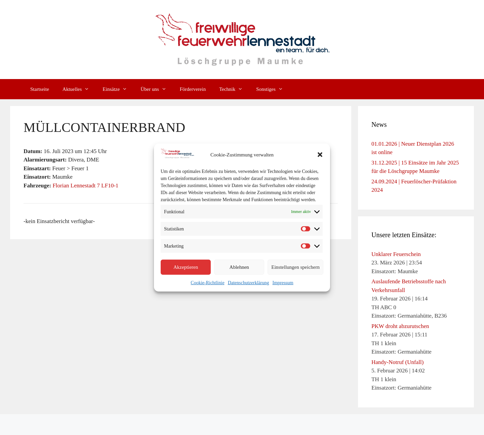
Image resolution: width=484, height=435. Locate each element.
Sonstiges (273, 89)
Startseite (39, 89)
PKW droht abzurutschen (400, 326)
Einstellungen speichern (295, 267)
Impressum (282, 282)
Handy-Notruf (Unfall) (397, 362)
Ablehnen (239, 267)
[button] (320, 154)
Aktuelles (79, 89)
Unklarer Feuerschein (396, 254)
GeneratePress (296, 424)
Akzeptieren (185, 267)
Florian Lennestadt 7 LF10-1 (85, 185)
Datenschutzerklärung (248, 282)
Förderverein (193, 89)
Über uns (156, 89)
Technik (234, 89)
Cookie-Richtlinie (207, 282)
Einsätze (118, 89)
